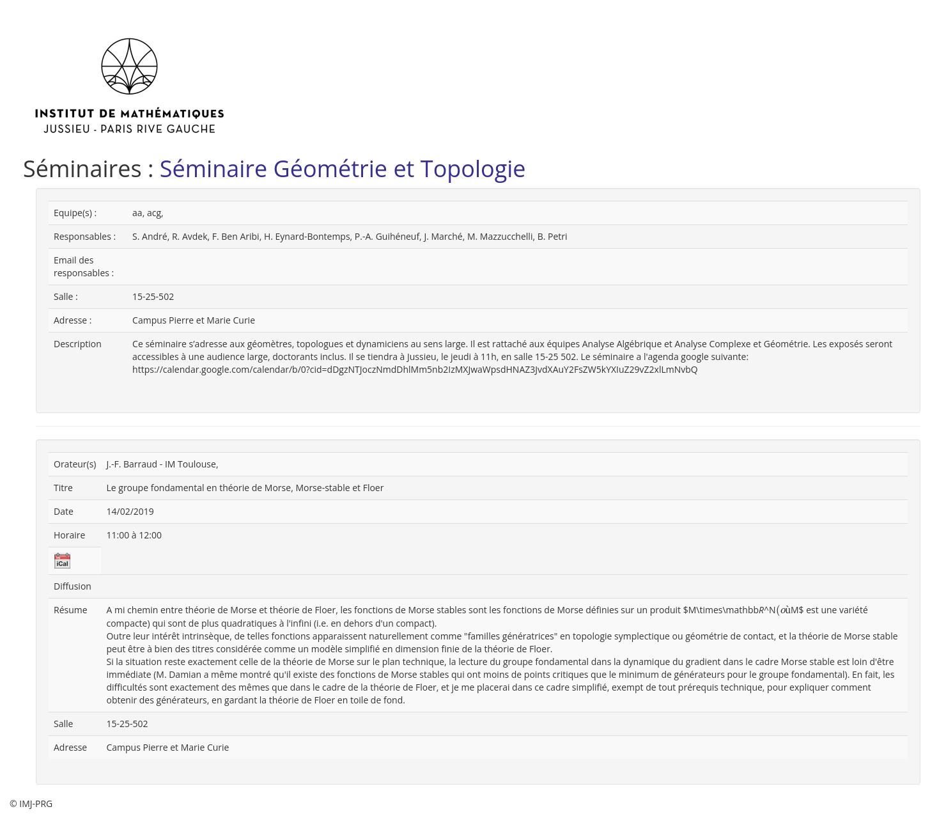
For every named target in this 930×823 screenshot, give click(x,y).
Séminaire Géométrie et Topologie (343, 168)
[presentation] (783, 610)
